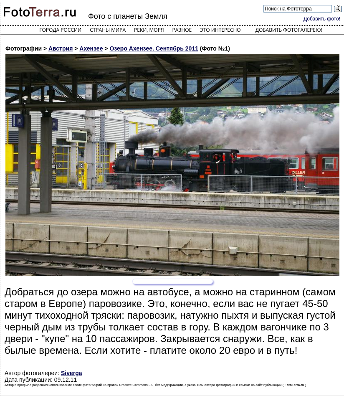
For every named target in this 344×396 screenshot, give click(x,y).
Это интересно (220, 29)
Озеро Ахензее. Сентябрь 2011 (153, 48)
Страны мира (108, 29)
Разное (182, 29)
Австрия (60, 48)
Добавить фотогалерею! (288, 29)
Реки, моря (149, 29)
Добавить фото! (322, 19)
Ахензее (91, 48)
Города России (60, 29)
